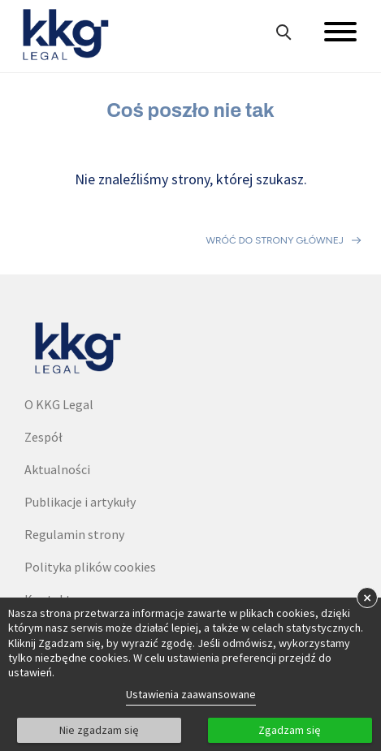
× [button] (367, 597)
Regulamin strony (74, 534)
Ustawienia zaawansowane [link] (191, 694)
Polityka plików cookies (90, 567)
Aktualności (57, 469)
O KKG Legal (58, 404)
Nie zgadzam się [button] (99, 730)
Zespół (43, 437)
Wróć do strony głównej (275, 240)
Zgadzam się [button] (289, 730)
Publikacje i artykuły (80, 502)
